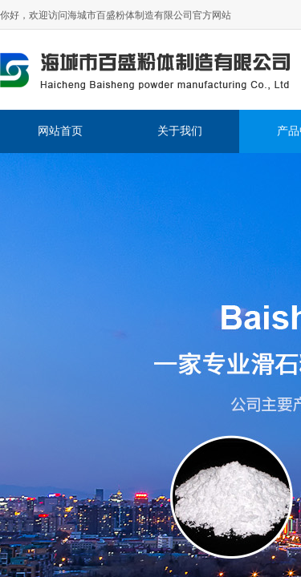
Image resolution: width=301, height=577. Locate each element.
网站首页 (60, 131)
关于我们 (179, 131)
